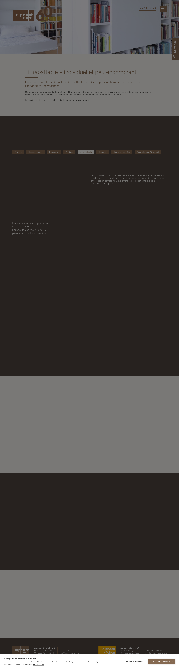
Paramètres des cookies (135, 662)
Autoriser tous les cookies (162, 661)
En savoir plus (38, 664)
